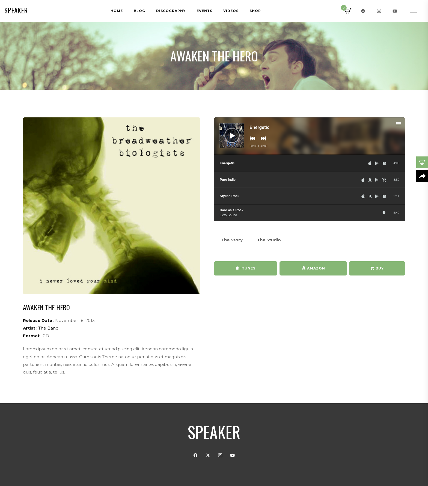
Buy (380, 268)
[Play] (228, 131)
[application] (309, 136)
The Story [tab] (232, 239)
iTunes (247, 268)
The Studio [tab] (269, 239)
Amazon (316, 268)
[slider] (309, 154)
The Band (48, 328)
